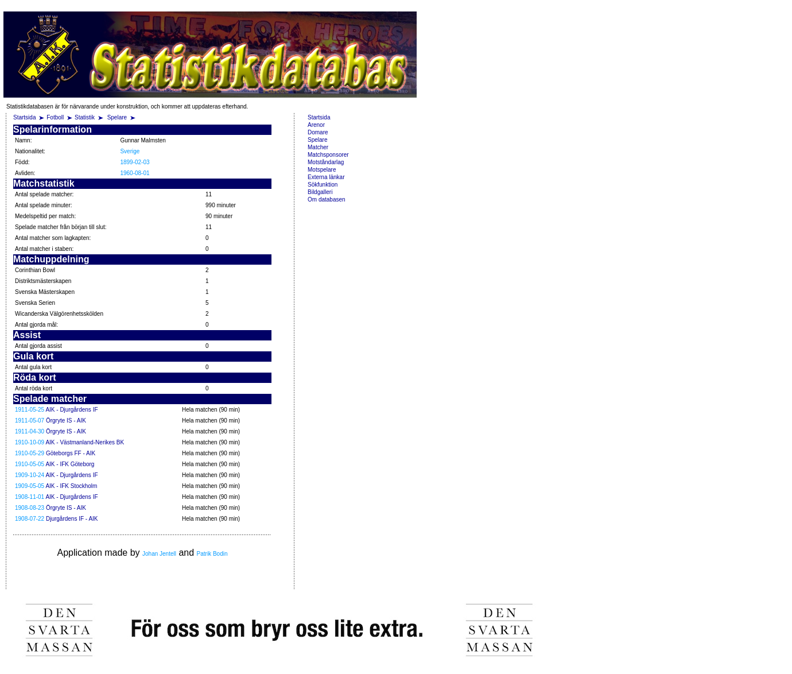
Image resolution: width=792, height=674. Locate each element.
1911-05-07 (29, 420)
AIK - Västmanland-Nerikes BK (84, 442)
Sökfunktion (322, 184)
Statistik (85, 117)
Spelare (118, 117)
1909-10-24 (29, 475)
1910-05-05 (29, 464)
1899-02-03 (134, 162)
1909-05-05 (29, 486)
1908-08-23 (29, 508)
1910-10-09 (29, 442)
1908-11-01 (29, 497)
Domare (318, 132)
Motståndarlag (326, 162)
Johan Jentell (159, 554)
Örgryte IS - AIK (66, 420)
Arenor (316, 125)
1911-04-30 (29, 431)
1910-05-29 (29, 453)
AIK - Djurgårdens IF (71, 409)
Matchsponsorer (328, 155)
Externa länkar (326, 177)
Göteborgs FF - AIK (70, 453)
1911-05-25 (29, 409)
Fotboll (55, 117)
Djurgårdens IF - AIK (72, 519)
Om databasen (326, 199)
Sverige (129, 151)
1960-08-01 (134, 173)
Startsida (24, 117)
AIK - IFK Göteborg (69, 464)
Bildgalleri (320, 192)
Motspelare (322, 169)
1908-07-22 (29, 519)
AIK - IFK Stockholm (71, 486)
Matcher (318, 147)
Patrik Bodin (212, 554)
